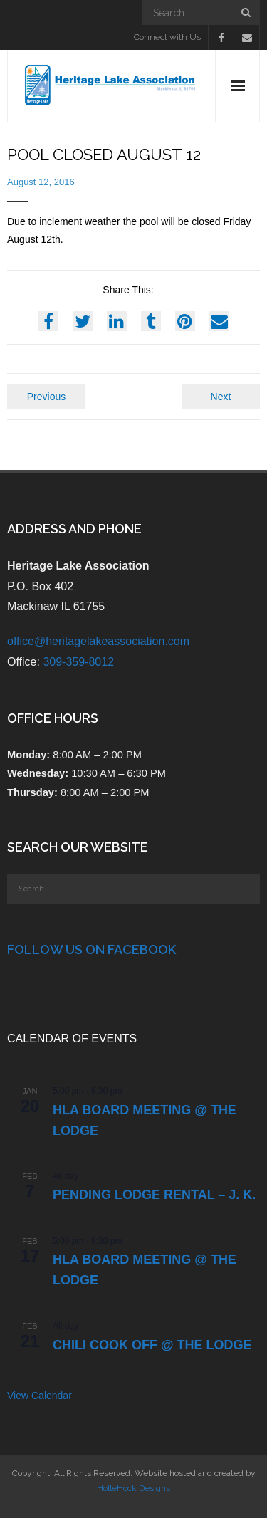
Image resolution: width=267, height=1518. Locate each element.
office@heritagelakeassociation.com (98, 641)
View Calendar (39, 1395)
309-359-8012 (78, 662)
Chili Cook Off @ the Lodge (152, 1345)
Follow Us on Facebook (91, 949)
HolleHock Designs (133, 1488)
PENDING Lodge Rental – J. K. (154, 1195)
